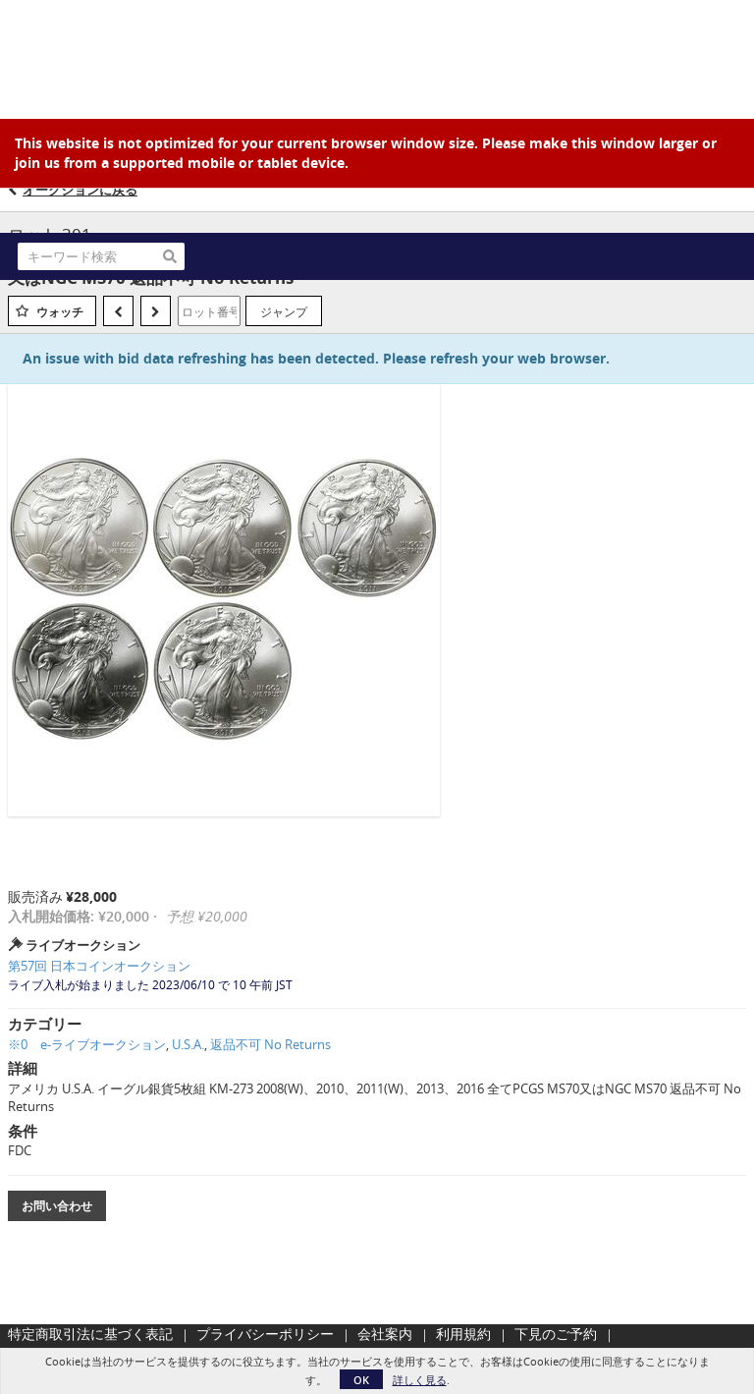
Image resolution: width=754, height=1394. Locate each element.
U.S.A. (188, 1044)
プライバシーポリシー (265, 1333)
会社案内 (384, 1333)
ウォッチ (59, 312)
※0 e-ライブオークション (87, 1044)
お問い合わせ (57, 1206)
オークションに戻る (80, 189)
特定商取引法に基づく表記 (90, 1333)
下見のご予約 (555, 1333)
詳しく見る (420, 1379)
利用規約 (463, 1333)
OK (361, 1379)
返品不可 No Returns (270, 1044)
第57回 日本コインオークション (99, 966)
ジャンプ (283, 311)
